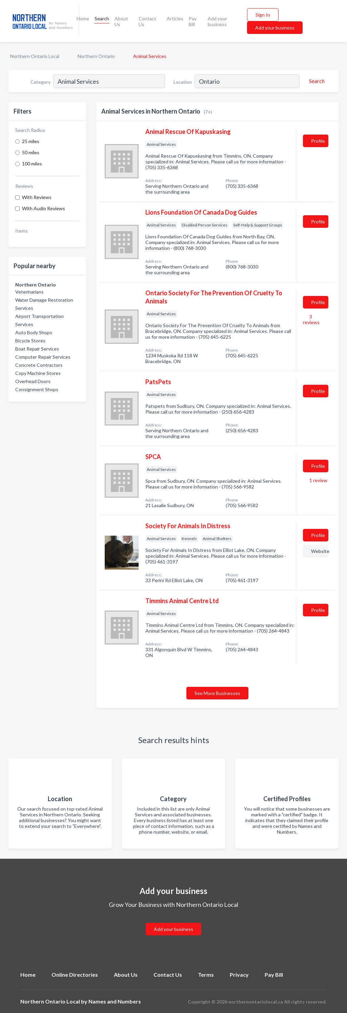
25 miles (30, 141)
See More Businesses (217, 693)
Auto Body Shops (33, 332)
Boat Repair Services (37, 349)
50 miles (30, 152)
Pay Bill (193, 21)
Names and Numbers (114, 1001)
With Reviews (37, 197)
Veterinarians (29, 292)
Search (102, 18)
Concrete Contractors (39, 365)
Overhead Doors (32, 381)
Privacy (239, 974)
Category (40, 82)
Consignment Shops (36, 389)
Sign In (263, 15)
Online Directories (75, 974)
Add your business (217, 21)
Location (183, 82)
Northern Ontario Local (34, 56)
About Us (121, 21)
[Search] (316, 81)
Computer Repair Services (42, 357)
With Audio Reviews (43, 208)
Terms (206, 974)
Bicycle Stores (30, 340)
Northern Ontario (96, 56)
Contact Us (147, 21)
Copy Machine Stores (38, 373)
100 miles (32, 163)
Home (83, 18)
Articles (175, 18)
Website (319, 551)
